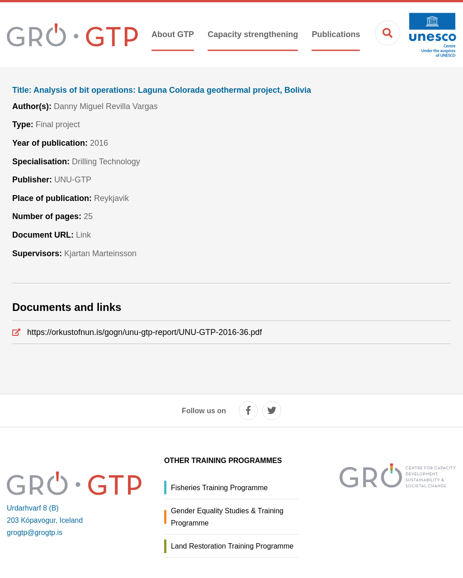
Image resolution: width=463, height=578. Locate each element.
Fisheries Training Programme (219, 488)
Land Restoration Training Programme (232, 546)
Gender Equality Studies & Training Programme (227, 517)
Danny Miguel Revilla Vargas (106, 106)
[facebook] (248, 410)
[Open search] (387, 33)
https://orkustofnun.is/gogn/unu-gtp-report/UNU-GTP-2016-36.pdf (144, 332)
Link (83, 234)
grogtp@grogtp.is (34, 532)
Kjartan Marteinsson (100, 253)
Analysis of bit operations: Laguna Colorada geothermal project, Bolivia (161, 90)
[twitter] (271, 410)
